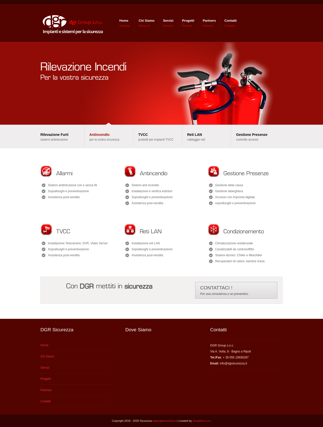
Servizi (168, 20)
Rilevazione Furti (54, 135)
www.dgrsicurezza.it (165, 420)
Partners (209, 20)
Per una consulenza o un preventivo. (224, 290)
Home (123, 20)
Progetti (188, 20)
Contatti (230, 20)
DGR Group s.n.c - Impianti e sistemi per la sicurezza (72, 23)
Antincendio (99, 135)
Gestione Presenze (251, 135)
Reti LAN (194, 135)
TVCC (143, 135)
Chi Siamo (147, 20)
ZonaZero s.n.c (202, 420)
